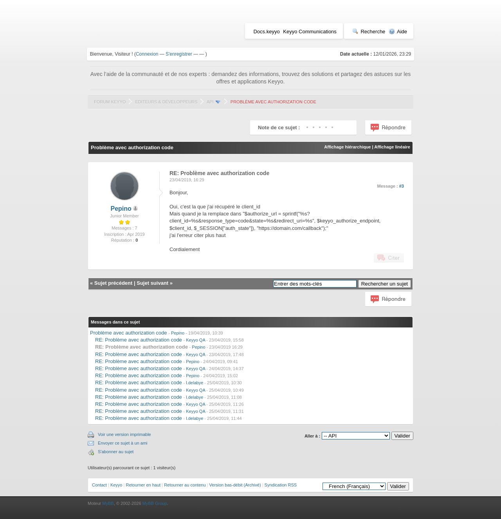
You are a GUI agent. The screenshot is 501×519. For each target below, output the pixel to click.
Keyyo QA (195, 340)
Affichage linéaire (392, 147)
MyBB (108, 503)
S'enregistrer (179, 54)
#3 (401, 186)
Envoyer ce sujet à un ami (123, 443)
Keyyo (116, 485)
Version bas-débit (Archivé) (235, 485)
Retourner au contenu (184, 485)
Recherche (368, 31)
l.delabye (194, 382)
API (210, 101)
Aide (398, 31)
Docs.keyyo (266, 31)
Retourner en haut (143, 485)
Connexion (147, 54)
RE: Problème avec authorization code (138, 340)
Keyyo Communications (310, 31)
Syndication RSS (281, 485)
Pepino (121, 208)
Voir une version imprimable (124, 434)
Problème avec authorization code (128, 333)
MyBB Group (154, 503)
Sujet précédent (113, 283)
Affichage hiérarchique (347, 147)
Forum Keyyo (110, 101)
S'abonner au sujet (115, 451)
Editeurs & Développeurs (166, 101)
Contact (99, 485)
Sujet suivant (152, 283)
